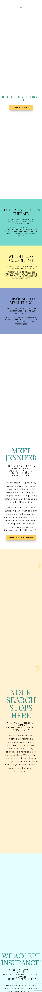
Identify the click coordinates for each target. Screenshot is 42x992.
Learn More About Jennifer (21, 538)
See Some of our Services (21, 107)
